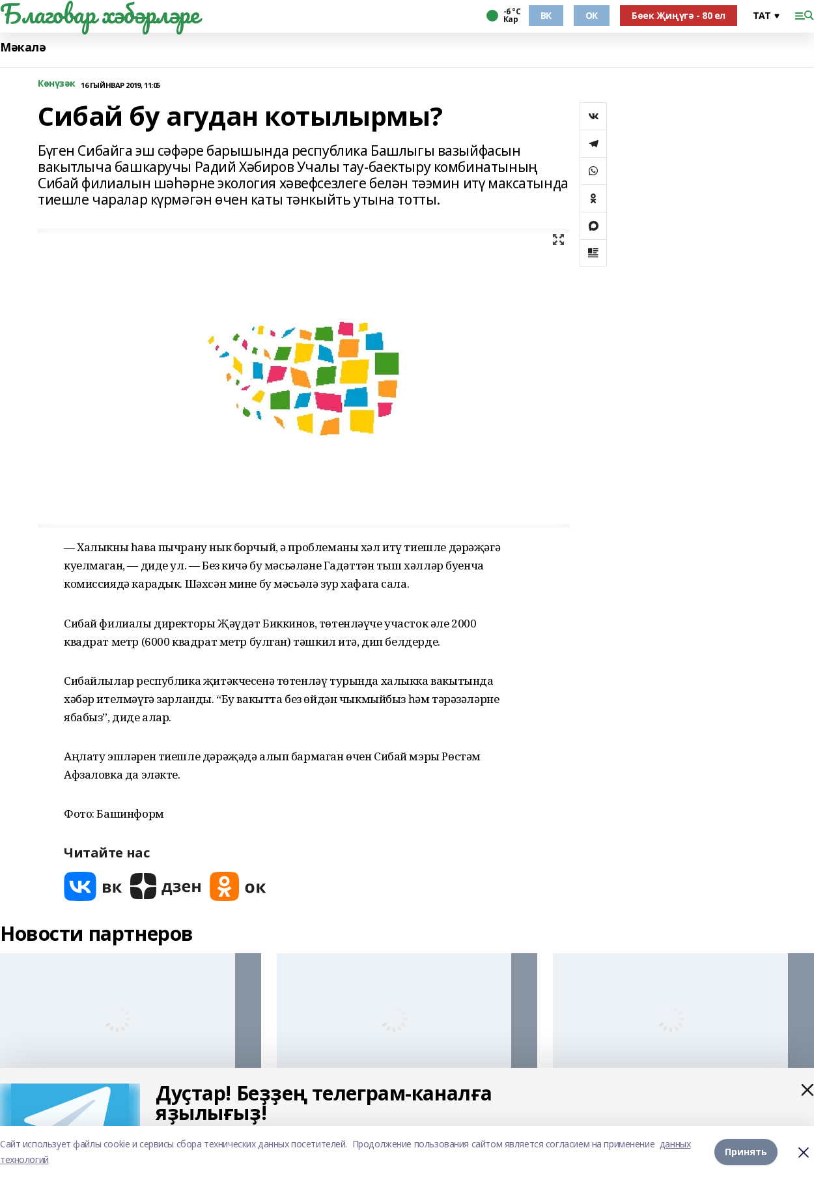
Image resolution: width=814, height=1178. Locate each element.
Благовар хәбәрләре (99, 13)
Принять (746, 1151)
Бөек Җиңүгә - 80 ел (678, 15)
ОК (591, 15)
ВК (546, 15)
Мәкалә (23, 47)
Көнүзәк (57, 83)
